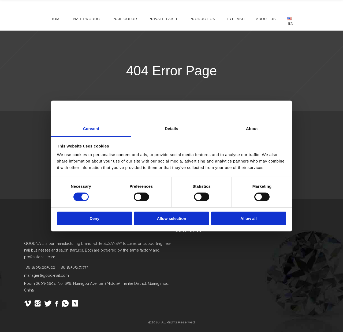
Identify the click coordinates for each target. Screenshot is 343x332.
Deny (94, 218)
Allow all (248, 218)
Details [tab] (171, 128)
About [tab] (252, 128)
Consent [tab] (91, 128)
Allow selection (171, 218)
